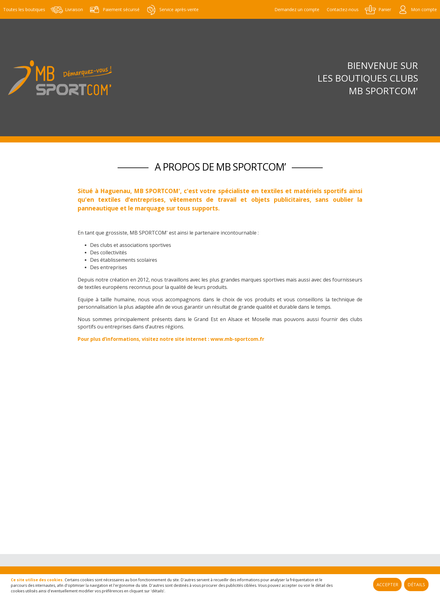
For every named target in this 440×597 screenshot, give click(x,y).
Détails (416, 584)
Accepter (387, 584)
